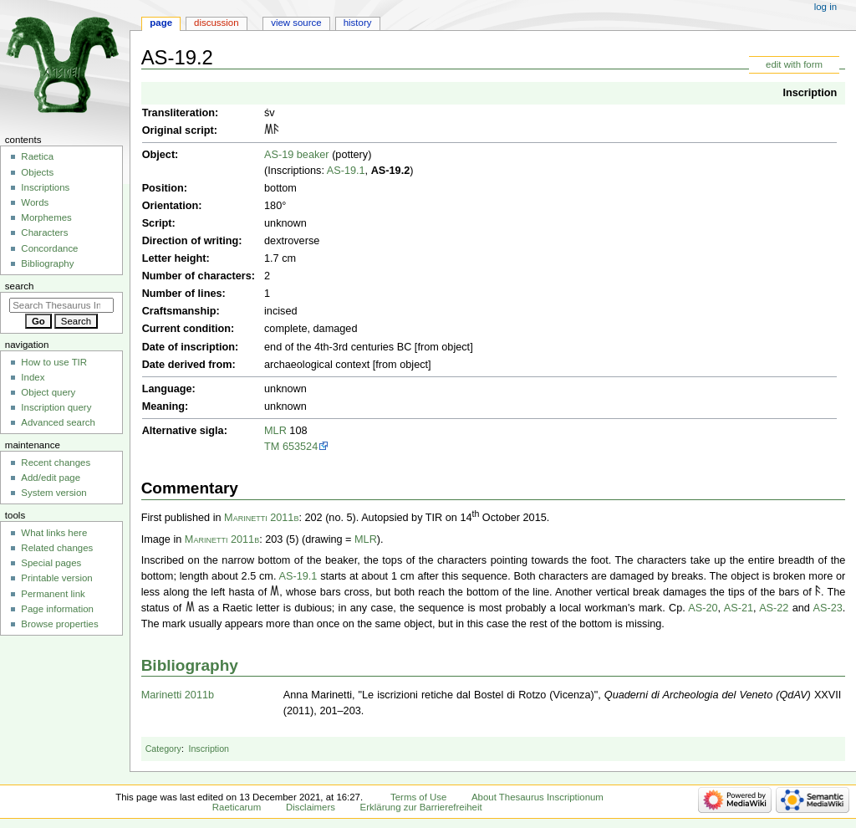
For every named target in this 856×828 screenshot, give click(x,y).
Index (32, 377)
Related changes (57, 548)
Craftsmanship (179, 311)
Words (34, 202)
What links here (54, 533)
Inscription (809, 93)
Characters (44, 232)
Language (167, 389)
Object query (48, 392)
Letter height (174, 258)
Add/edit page (50, 478)
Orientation (170, 206)
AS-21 (738, 608)
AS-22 (773, 608)
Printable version (56, 578)
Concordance (49, 248)
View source (296, 23)
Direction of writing (190, 241)
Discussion (216, 23)
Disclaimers (310, 807)
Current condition (186, 329)
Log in (825, 7)
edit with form (794, 64)
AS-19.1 (346, 170)
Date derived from (187, 365)
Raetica (37, 156)
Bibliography (189, 665)
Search (19, 286)
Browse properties (59, 624)
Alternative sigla (183, 431)
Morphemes (46, 217)
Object (158, 155)
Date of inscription (188, 347)
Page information (57, 609)
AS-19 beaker (296, 155)
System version (53, 493)
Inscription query (56, 407)
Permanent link (52, 594)
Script (157, 223)
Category (163, 749)
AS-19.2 (390, 170)
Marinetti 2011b (261, 518)
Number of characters (197, 276)
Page (161, 23)
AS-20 (702, 608)
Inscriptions (45, 187)
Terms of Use (418, 797)
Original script (178, 130)
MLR (275, 431)
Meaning (163, 406)
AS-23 (828, 608)
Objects (37, 172)
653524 (300, 446)
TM (271, 446)
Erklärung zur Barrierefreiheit (421, 807)
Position (163, 188)
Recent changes (55, 462)
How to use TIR (54, 362)
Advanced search (58, 422)
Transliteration (178, 113)
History (358, 23)
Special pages (51, 563)
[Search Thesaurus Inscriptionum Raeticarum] (61, 305)
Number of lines (182, 293)
